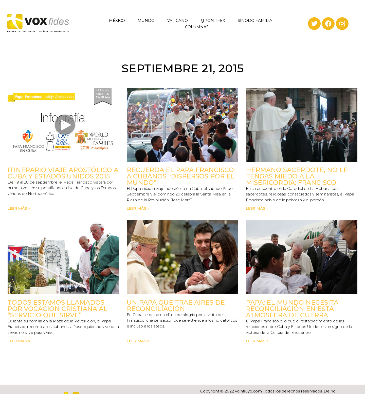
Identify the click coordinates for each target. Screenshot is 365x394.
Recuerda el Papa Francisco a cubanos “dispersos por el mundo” (181, 176)
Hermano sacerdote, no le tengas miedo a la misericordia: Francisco (297, 176)
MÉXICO (117, 20)
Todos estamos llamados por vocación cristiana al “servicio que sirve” (57, 309)
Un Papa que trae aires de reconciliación (176, 306)
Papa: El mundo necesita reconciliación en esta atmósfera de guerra (292, 309)
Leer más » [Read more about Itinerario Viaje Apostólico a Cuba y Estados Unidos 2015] (19, 208)
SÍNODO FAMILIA (255, 20)
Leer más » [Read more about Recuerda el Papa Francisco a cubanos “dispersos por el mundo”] (138, 208)
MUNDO (146, 20)
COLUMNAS (197, 26)
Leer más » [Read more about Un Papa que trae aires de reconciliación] (138, 340)
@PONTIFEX (212, 20)
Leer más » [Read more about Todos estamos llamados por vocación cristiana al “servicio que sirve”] (19, 340)
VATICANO (177, 20)
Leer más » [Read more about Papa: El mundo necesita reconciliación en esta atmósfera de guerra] (257, 340)
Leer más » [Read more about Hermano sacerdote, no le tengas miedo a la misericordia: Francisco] (257, 208)
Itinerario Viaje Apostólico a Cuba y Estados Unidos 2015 (63, 173)
